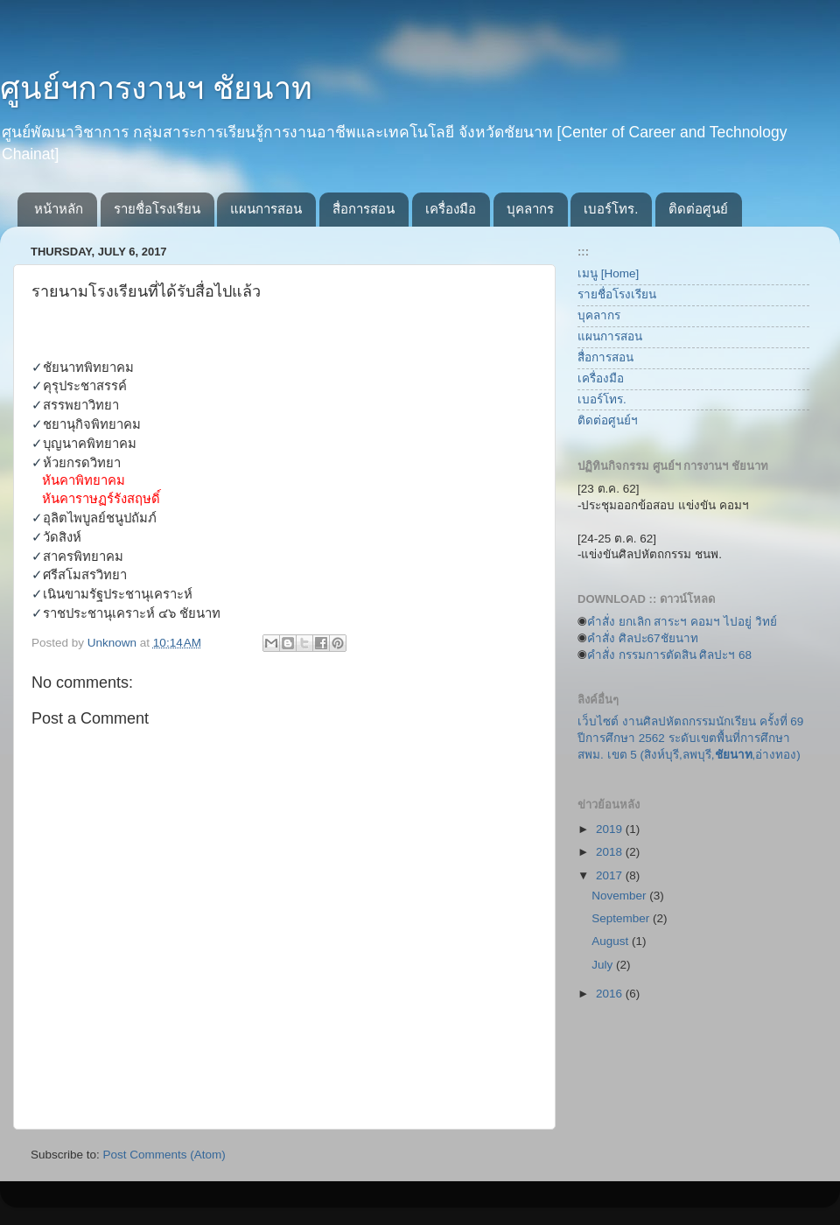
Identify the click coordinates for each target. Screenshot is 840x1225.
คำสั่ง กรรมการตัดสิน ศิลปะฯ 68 (669, 655)
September (622, 918)
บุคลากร (530, 208)
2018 (611, 851)
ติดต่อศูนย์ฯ (608, 420)
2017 (611, 875)
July (604, 964)
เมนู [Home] (608, 273)
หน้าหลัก (58, 208)
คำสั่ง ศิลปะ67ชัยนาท (642, 638)
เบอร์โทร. (611, 208)
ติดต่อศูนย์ (698, 208)
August (612, 941)
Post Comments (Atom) (164, 1154)
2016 (611, 993)
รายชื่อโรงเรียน (157, 208)
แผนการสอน (266, 208)
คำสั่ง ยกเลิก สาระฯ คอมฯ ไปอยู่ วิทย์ (682, 621)
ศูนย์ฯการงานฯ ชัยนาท (156, 88)
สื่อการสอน (363, 208)
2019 (611, 829)
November (620, 895)
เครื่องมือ (450, 208)
